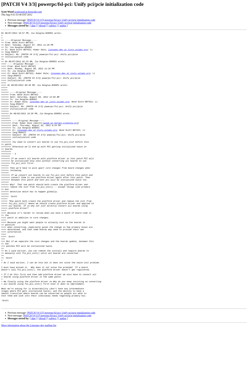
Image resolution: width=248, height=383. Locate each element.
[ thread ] (42, 25)
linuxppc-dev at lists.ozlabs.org (68, 53)
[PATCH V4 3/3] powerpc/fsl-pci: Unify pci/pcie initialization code (61, 20)
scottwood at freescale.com (28, 11)
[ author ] (63, 25)
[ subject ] (53, 25)
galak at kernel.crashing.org (60, 141)
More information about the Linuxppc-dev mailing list (28, 380)
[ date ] (33, 25)
